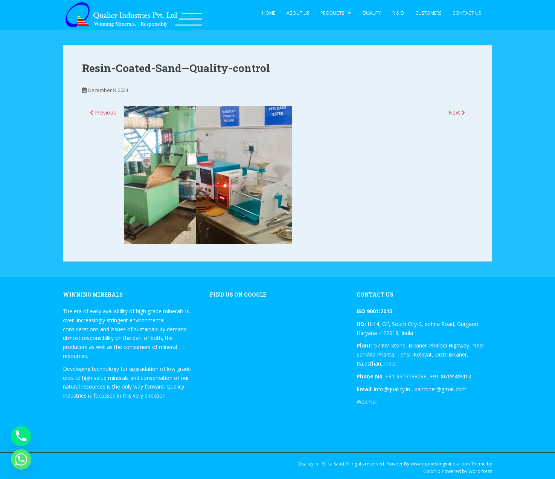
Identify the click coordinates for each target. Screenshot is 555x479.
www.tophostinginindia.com (440, 464)
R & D (398, 13)
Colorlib (432, 471)
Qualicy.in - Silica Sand (320, 464)
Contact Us (467, 13)
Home (268, 13)
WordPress (480, 471)
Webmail (367, 401)
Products (332, 13)
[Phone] (21, 436)
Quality (371, 13)
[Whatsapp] (21, 459)
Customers (428, 13)
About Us (298, 13)
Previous (103, 112)
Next (456, 112)
